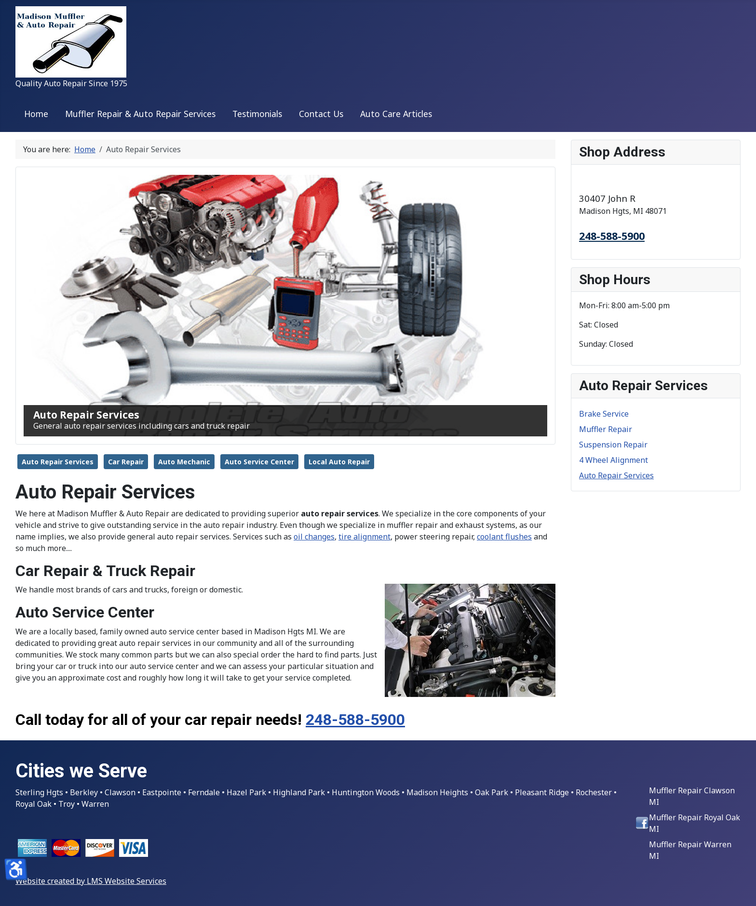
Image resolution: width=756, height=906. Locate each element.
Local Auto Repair (339, 461)
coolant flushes (504, 536)
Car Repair (126, 461)
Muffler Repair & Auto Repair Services (140, 113)
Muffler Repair (605, 429)
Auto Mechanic (184, 461)
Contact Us (321, 113)
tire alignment (364, 536)
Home (36, 113)
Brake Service (604, 413)
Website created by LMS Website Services (90, 881)
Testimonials (257, 113)
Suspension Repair (613, 444)
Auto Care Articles (396, 113)
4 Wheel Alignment (613, 460)
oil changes (314, 536)
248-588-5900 (355, 719)
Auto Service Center (259, 461)
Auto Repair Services (58, 461)
